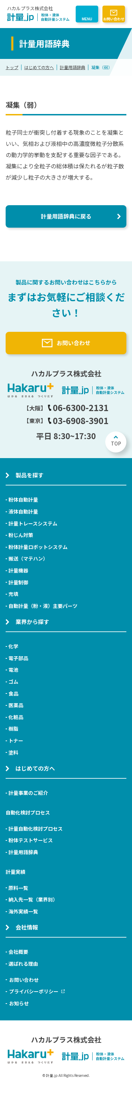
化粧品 (15, 716)
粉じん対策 (20, 534)
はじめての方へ (39, 67)
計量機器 (18, 570)
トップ (12, 67)
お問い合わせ (113, 18)
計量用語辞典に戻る (66, 216)
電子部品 (18, 658)
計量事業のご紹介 (28, 792)
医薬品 (15, 705)
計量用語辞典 (72, 67)
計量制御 (18, 582)
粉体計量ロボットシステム (38, 546)
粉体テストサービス (30, 840)
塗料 (13, 752)
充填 (13, 593)
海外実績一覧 (23, 911)
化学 (13, 646)
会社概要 (18, 951)
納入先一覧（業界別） (33, 899)
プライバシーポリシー (37, 991)
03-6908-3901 (78, 420)
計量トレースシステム (32, 523)
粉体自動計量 (23, 499)
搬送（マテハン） (28, 558)
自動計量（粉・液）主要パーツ (42, 605)
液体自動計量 (23, 511)
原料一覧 (18, 887)
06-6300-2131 (78, 407)
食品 (13, 693)
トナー (15, 740)
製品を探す (29, 475)
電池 (13, 669)
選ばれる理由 (23, 963)
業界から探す (32, 621)
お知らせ (19, 1003)
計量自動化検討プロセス (35, 828)
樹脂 (13, 728)
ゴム (13, 681)
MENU (87, 19)
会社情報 (26, 927)
